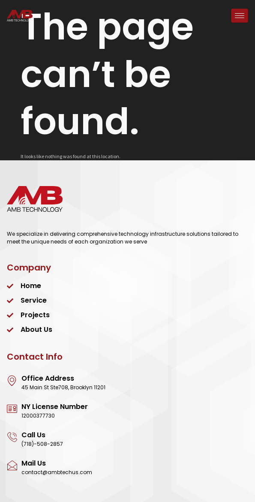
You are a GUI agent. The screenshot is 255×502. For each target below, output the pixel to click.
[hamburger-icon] (239, 16)
